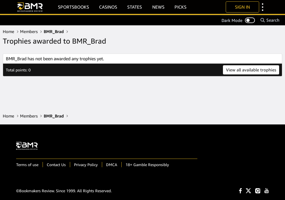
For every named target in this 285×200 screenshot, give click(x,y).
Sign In (242, 7)
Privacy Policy (86, 164)
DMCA (111, 164)
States (134, 7)
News (158, 7)
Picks (180, 7)
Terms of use (27, 164)
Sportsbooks (73, 7)
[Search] (269, 20)
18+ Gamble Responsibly (147, 164)
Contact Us (56, 164)
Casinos (108, 7)
